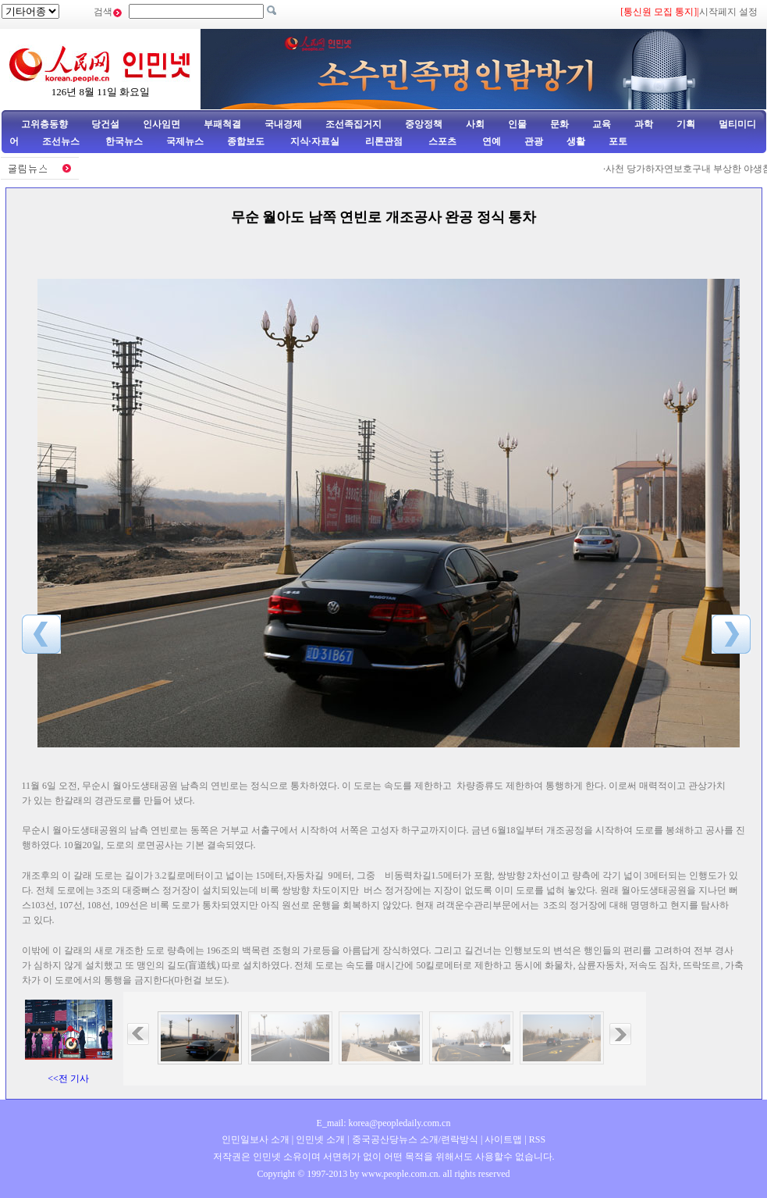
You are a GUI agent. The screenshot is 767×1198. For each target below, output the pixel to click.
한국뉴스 (124, 141)
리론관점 (384, 141)
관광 (533, 141)
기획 (685, 124)
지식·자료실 (316, 141)
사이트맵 (503, 1139)
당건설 (105, 124)
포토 (618, 141)
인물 (517, 124)
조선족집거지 (353, 124)
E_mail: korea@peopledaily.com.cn (384, 1123)
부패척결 (222, 124)
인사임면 (161, 124)
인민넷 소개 (319, 1139)
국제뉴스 (185, 141)
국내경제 (283, 124)
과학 (643, 124)
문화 (559, 124)
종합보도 (246, 141)
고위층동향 (44, 124)
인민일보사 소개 (255, 1139)
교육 (601, 124)
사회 (475, 124)
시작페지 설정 (728, 11)
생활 (575, 141)
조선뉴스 (62, 141)
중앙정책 (423, 124)
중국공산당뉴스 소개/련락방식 (415, 1139)
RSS (537, 1139)
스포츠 (441, 141)
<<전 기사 (68, 1078)
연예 (490, 141)
